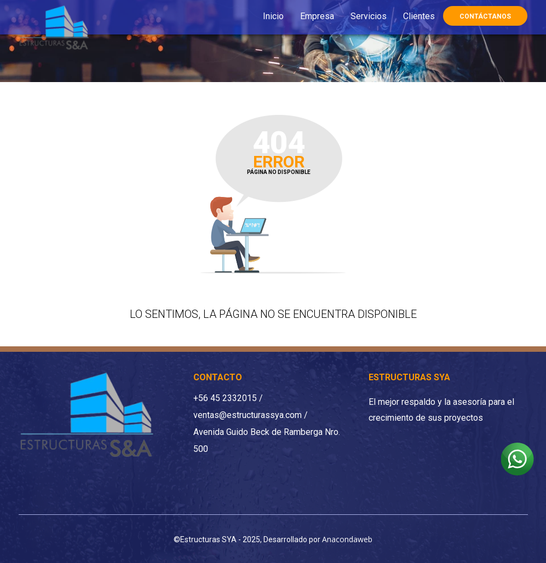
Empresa (317, 16)
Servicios (368, 16)
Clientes (419, 16)
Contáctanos (485, 16)
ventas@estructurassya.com (247, 415)
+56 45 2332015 (225, 398)
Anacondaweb (347, 539)
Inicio (273, 16)
